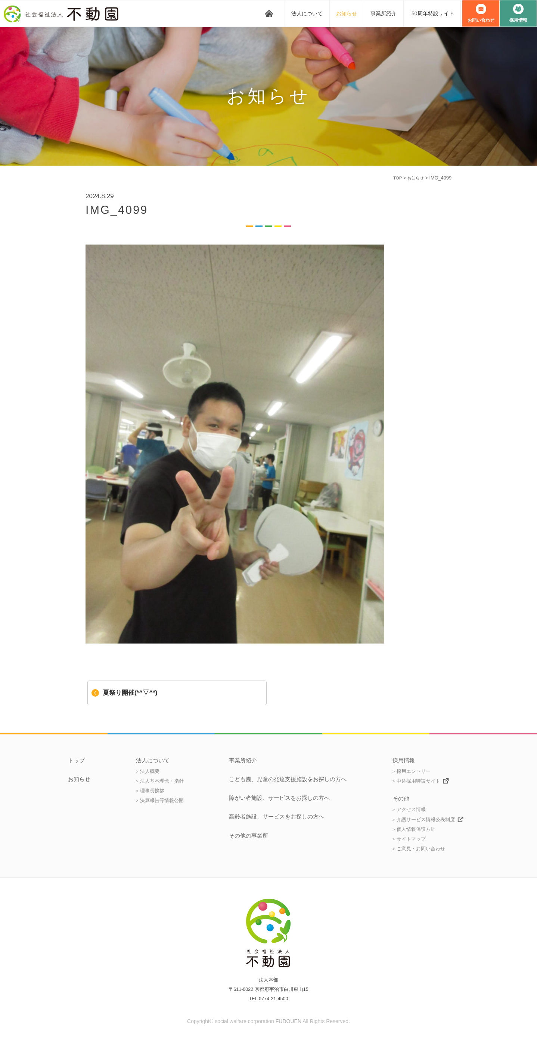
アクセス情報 (411, 809)
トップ (269, 13)
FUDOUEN (288, 1021)
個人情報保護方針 (416, 829)
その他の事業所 (248, 836)
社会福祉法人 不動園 (63, 13)
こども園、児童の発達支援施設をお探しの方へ (288, 779)
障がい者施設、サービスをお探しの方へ (279, 798)
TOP (394, 178)
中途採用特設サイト (418, 781)
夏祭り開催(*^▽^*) (130, 692)
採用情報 (518, 20)
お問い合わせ (481, 20)
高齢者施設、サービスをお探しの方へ (276, 817)
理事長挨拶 (152, 790)
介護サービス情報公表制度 (426, 819)
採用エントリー (414, 771)
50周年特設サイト (433, 13)
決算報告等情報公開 (162, 800)
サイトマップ (411, 839)
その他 (400, 799)
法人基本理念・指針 (162, 781)
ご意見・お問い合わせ (421, 848)
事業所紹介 (383, 13)
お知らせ (346, 13)
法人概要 (149, 771)
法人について (307, 13)
